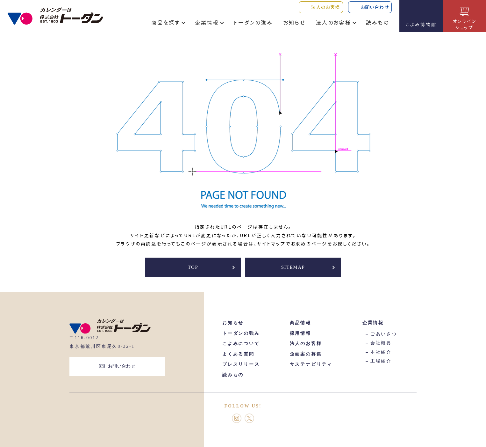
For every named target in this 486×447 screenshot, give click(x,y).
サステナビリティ (311, 364)
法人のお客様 (333, 27)
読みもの (377, 27)
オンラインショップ (464, 24)
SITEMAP (293, 267)
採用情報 (300, 333)
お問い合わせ (122, 366)
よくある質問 (238, 354)
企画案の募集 (306, 354)
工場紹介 (381, 361)
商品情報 (300, 322)
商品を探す (165, 27)
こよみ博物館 (421, 24)
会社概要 (381, 343)
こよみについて (241, 343)
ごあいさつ (383, 334)
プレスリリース (241, 364)
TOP (193, 267)
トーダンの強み (253, 27)
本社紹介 (381, 352)
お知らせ (294, 27)
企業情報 (207, 27)
